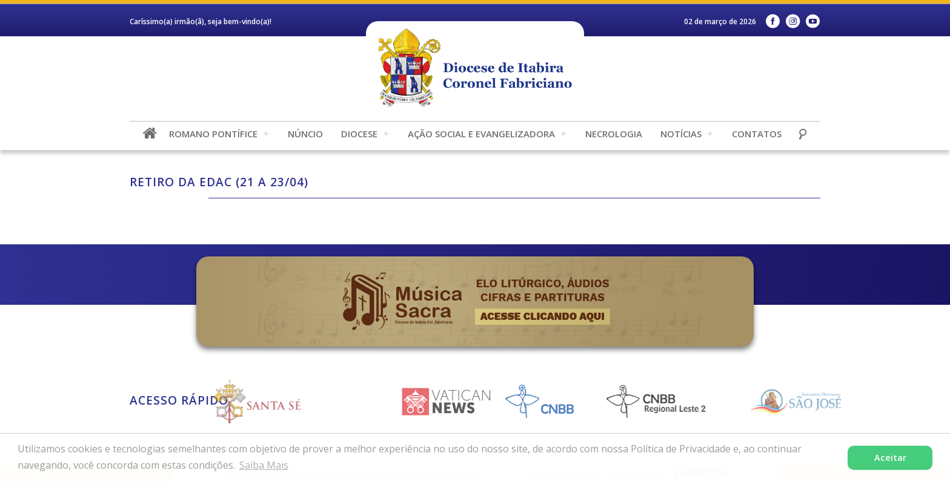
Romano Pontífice (213, 134)
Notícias (681, 134)
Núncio (305, 134)
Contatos (757, 134)
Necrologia (613, 134)
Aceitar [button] (890, 457)
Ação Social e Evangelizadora (481, 134)
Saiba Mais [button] (263, 465)
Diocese (359, 134)
